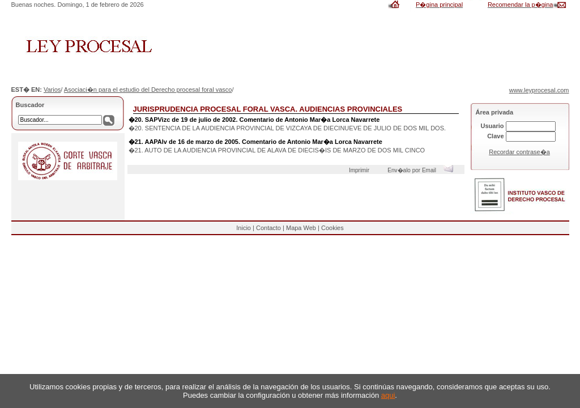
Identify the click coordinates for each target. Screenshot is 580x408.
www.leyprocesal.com (539, 90)
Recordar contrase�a (519, 151)
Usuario (492, 125)
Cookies (332, 227)
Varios (52, 89)
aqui (388, 395)
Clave (495, 136)
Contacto (268, 227)
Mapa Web (301, 227)
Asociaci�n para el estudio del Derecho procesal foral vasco (148, 89)
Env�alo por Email (422, 170)
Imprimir (361, 170)
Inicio (243, 227)
